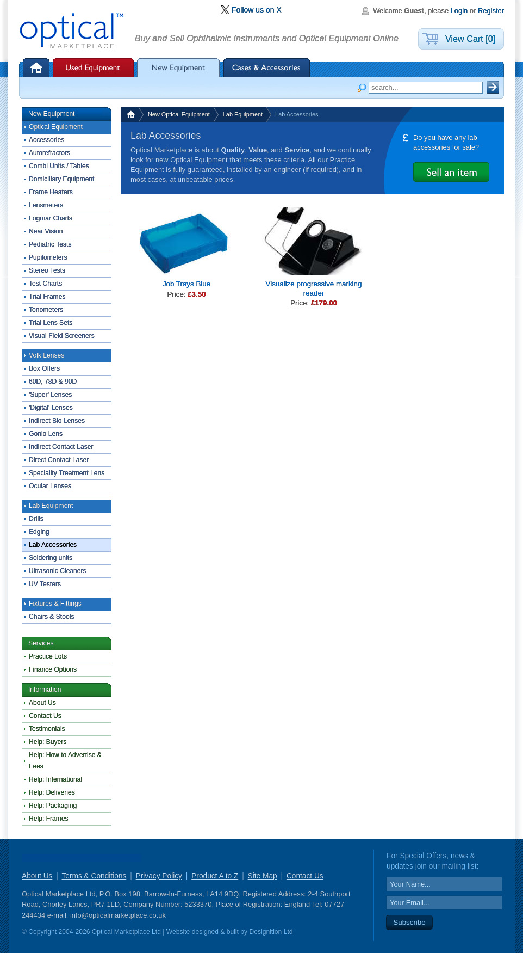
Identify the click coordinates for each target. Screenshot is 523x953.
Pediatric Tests (50, 244)
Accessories (46, 140)
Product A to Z (214, 876)
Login (459, 11)
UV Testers (45, 584)
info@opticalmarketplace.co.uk (118, 915)
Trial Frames (47, 296)
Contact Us (45, 716)
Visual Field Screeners (62, 336)
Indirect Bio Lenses (57, 421)
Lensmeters (46, 205)
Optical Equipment (56, 127)
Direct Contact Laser (59, 460)
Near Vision (46, 231)
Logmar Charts (50, 218)
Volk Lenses (46, 355)
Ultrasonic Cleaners (57, 571)
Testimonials (47, 729)
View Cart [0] (470, 39)
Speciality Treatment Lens (66, 473)
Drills (36, 518)
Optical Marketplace (72, 31)
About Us (42, 702)
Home (37, 67)
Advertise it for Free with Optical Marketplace (451, 172)
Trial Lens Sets (50, 323)
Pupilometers (48, 257)
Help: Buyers (47, 742)
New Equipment (178, 67)
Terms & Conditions (93, 876)
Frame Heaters (51, 192)
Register (491, 11)
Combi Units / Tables (59, 166)
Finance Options (53, 669)
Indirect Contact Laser (61, 447)
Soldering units (50, 558)
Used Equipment (93, 67)
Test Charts (45, 283)
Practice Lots (48, 656)
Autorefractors (49, 153)
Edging (39, 532)
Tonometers (46, 309)
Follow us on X (257, 9)
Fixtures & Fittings (55, 603)
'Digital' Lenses (51, 407)
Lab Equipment (243, 114)
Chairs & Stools (51, 616)
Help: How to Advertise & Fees (65, 760)
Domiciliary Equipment (61, 179)
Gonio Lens (46, 434)
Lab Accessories (53, 545)
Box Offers (44, 368)
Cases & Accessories (267, 67)
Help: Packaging (53, 805)
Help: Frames (49, 818)
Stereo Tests (47, 270)
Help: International (55, 779)
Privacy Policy (159, 876)
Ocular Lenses (50, 486)
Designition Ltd (270, 932)
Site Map (262, 876)
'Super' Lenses (50, 394)
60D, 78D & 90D (53, 381)
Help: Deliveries (52, 792)
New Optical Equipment (179, 114)
